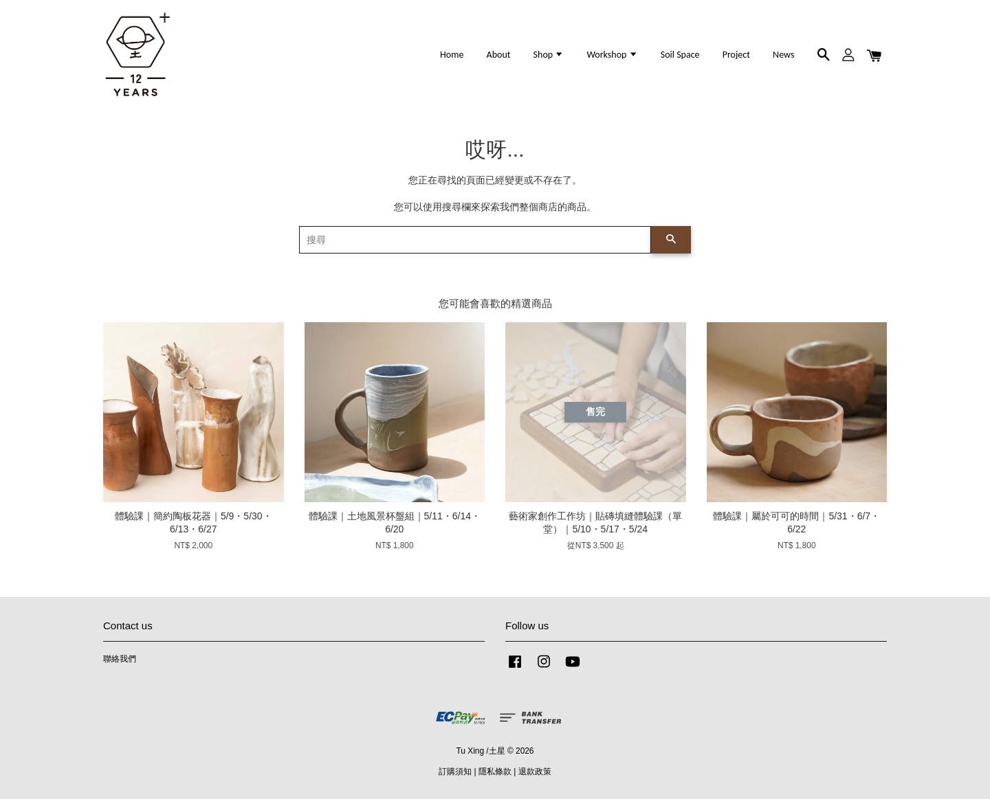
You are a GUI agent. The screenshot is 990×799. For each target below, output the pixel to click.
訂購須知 (455, 771)
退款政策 (534, 771)
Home (451, 54)
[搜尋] (475, 240)
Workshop (611, 54)
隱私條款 (495, 771)
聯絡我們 (119, 659)
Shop (549, 54)
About (499, 54)
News (783, 54)
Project (736, 54)
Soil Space (680, 54)
